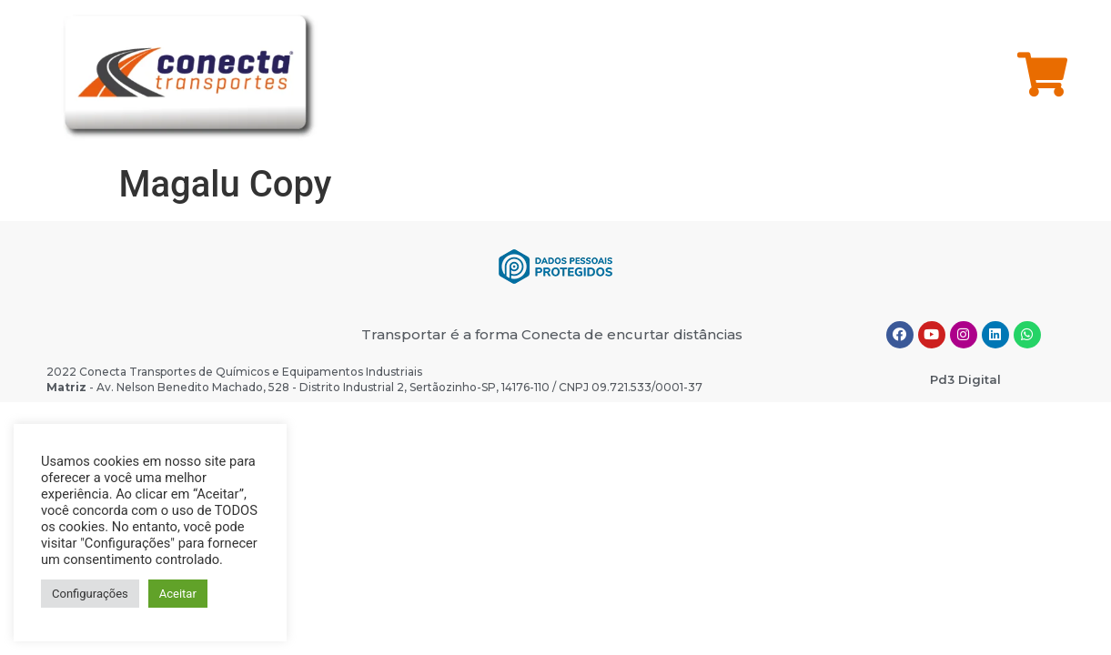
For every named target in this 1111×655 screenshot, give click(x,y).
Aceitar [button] (178, 593)
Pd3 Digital (965, 379)
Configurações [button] (90, 593)
